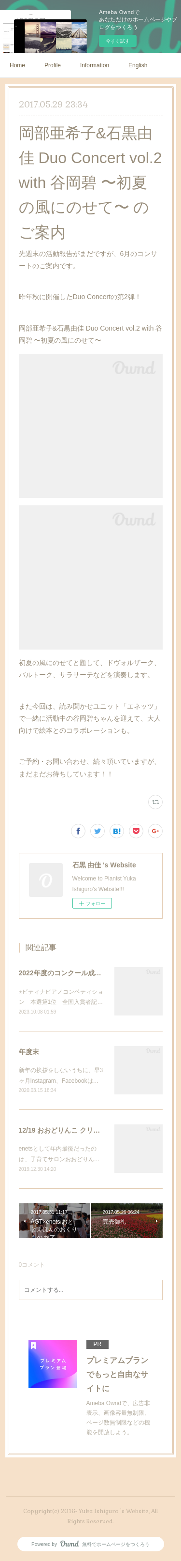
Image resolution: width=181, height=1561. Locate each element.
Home (17, 65)
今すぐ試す (118, 41)
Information (94, 65)
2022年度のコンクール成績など (67, 973)
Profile (52, 65)
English (137, 65)
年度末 (29, 1052)
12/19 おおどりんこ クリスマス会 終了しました (91, 1130)
